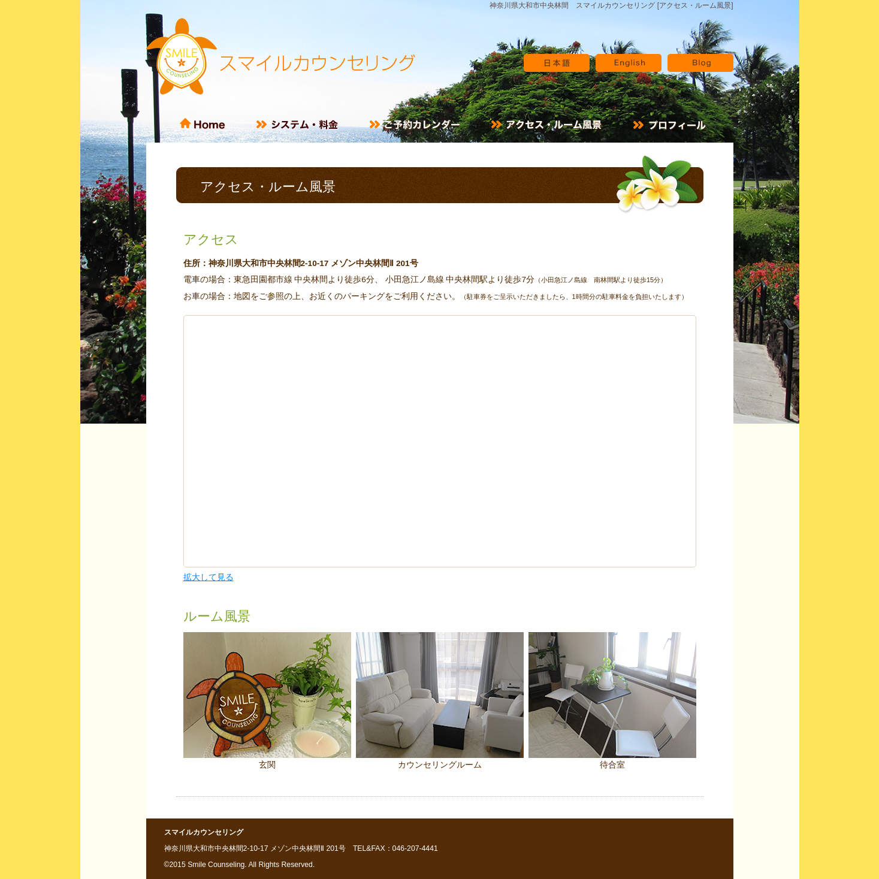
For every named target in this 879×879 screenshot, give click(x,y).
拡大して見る (208, 577)
